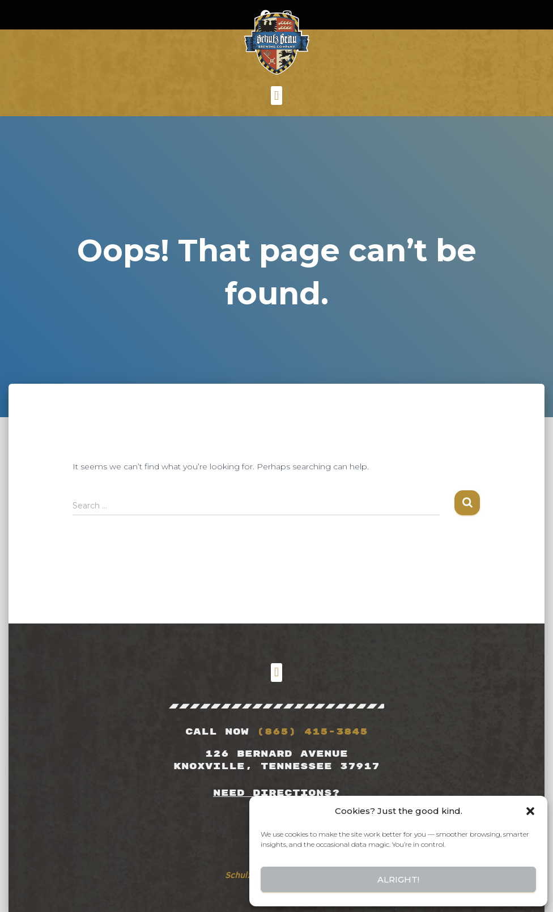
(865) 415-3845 (312, 731)
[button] (530, 811)
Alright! (398, 879)
